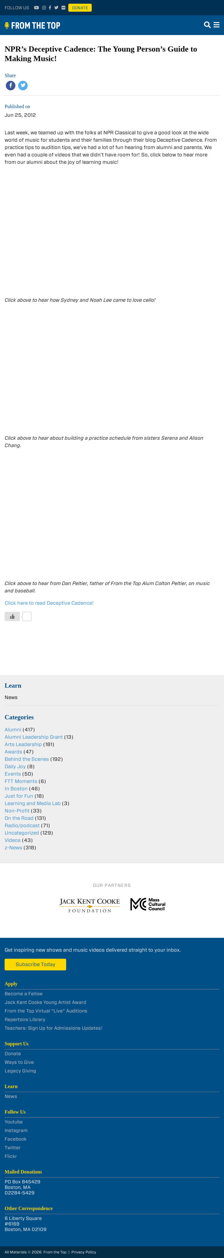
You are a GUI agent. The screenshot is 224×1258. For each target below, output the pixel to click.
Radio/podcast (22, 825)
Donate (80, 8)
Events (13, 774)
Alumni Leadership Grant (34, 737)
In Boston (16, 789)
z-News (13, 848)
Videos (13, 840)
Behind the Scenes (27, 759)
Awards (13, 752)
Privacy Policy (83, 1252)
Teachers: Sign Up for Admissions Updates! (53, 1028)
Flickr (11, 1156)
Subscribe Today (35, 964)
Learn (13, 685)
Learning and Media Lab (33, 803)
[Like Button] (12, 616)
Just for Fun (19, 796)
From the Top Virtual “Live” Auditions (46, 1011)
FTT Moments (21, 781)
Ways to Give (19, 1062)
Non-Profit (17, 811)
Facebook (15, 1139)
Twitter (13, 1147)
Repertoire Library (25, 1019)
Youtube (14, 1122)
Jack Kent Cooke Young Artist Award (45, 1002)
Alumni (13, 730)
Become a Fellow (24, 994)
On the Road (19, 818)
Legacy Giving (20, 1071)
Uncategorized (22, 833)
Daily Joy (15, 766)
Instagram (16, 1130)
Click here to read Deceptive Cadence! (49, 603)
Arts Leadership (23, 744)
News (11, 697)
